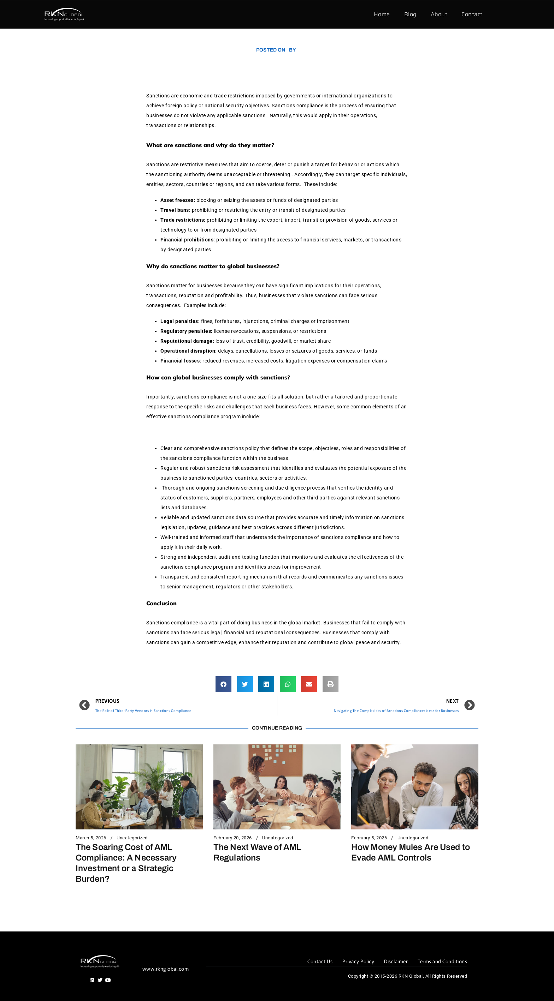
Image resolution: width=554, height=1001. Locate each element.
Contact (472, 14)
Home (382, 14)
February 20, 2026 (232, 837)
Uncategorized (132, 837)
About (439, 14)
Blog (410, 14)
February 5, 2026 (369, 837)
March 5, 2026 (91, 837)
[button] (223, 684)
